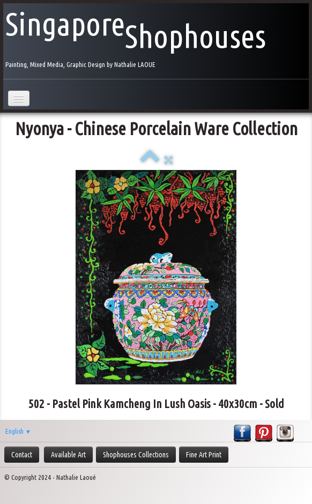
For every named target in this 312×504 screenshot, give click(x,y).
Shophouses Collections (136, 454)
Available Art (68, 454)
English (18, 431)
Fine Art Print (203, 454)
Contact (21, 454)
